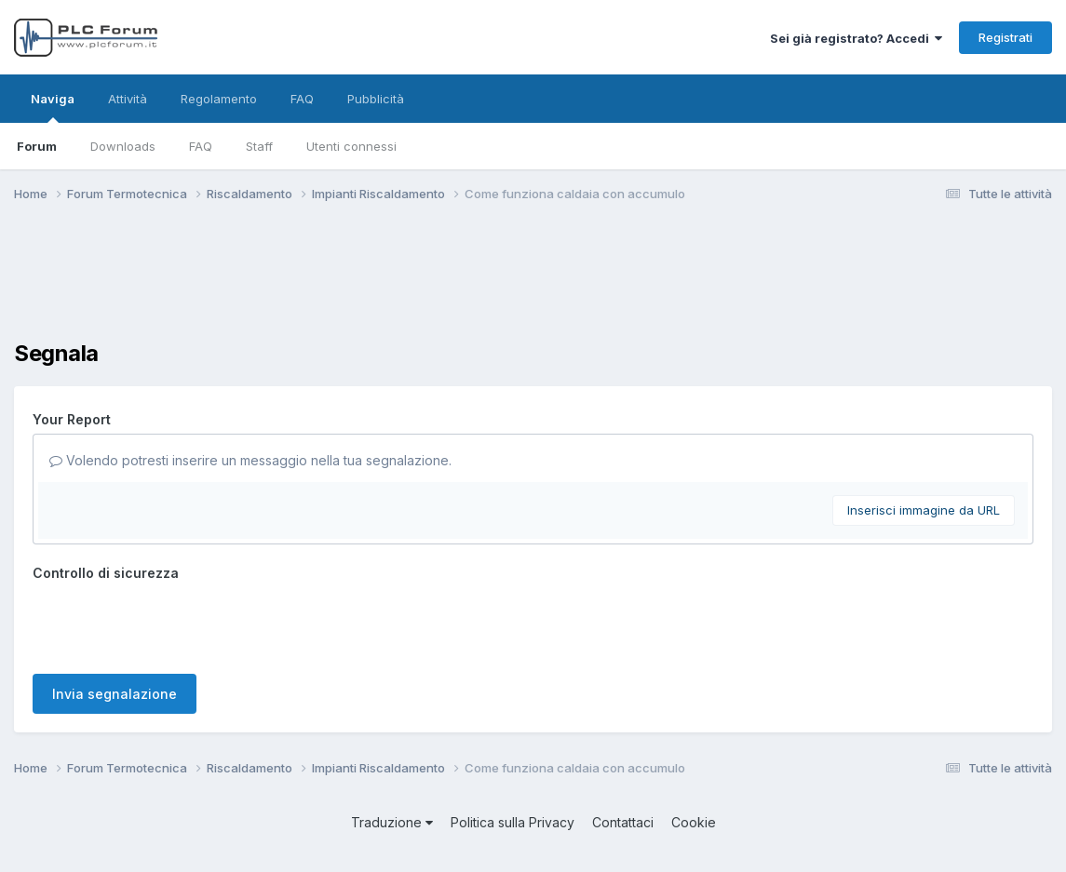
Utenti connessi (351, 146)
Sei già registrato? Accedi (856, 38)
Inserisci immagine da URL (923, 510)
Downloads (122, 146)
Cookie (693, 822)
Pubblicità (375, 98)
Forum (37, 146)
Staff (259, 146)
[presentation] (174, 623)
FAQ (200, 146)
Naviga (52, 107)
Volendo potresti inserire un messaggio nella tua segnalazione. (250, 460)
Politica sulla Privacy (512, 822)
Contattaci (623, 822)
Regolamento (219, 98)
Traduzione (392, 822)
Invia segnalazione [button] (114, 694)
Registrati (1005, 37)
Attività (127, 98)
